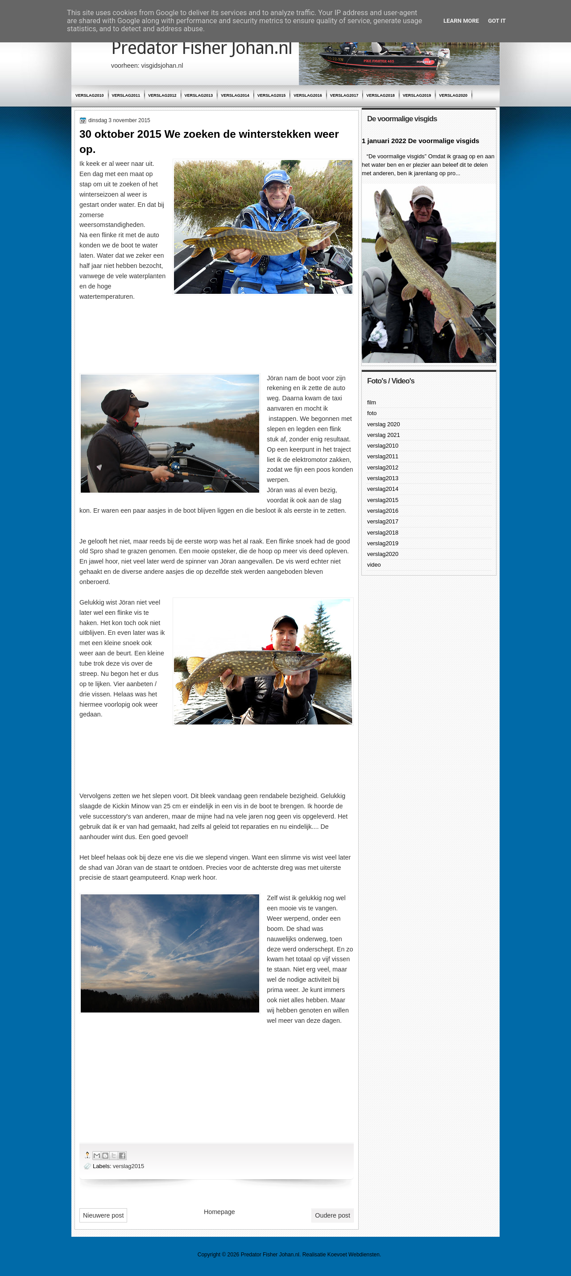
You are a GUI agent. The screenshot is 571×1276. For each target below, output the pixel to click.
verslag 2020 (383, 424)
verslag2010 (89, 95)
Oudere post (332, 1215)
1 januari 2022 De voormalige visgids (420, 140)
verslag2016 (308, 95)
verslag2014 (235, 95)
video (374, 564)
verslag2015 (271, 95)
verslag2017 (344, 95)
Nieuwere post (103, 1215)
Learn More (461, 20)
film (371, 402)
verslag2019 (417, 95)
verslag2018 (380, 95)
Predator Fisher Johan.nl (201, 47)
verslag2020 (453, 95)
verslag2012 (162, 95)
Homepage (219, 1211)
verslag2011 (126, 95)
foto (372, 413)
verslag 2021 (383, 435)
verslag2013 (199, 95)
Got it (497, 20)
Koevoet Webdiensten (353, 1254)
